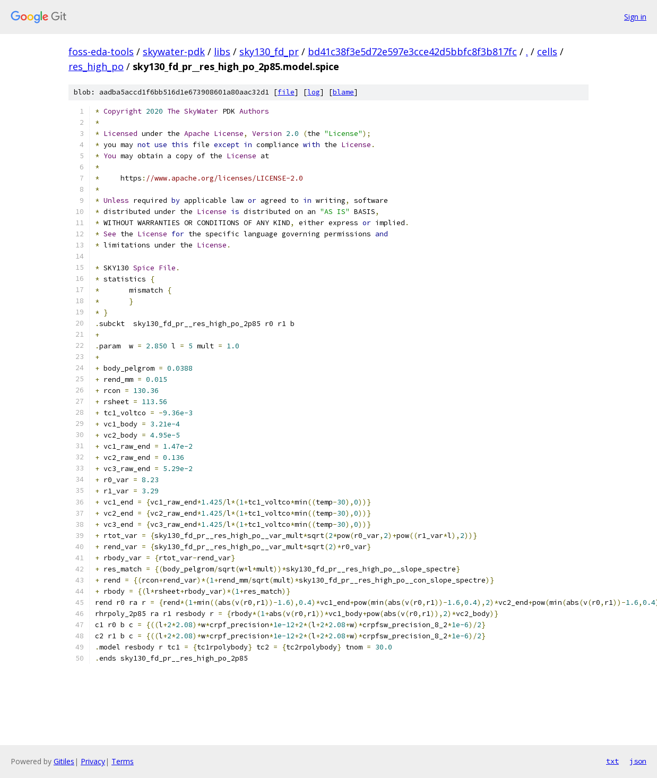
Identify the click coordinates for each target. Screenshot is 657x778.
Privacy (93, 761)
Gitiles (64, 761)
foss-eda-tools (101, 51)
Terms (122, 761)
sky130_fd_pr (269, 51)
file (286, 92)
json (637, 761)
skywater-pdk (174, 51)
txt (612, 761)
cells (547, 51)
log (313, 92)
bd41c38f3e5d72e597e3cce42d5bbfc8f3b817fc (412, 51)
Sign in (635, 17)
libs (222, 51)
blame (343, 92)
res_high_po (96, 66)
